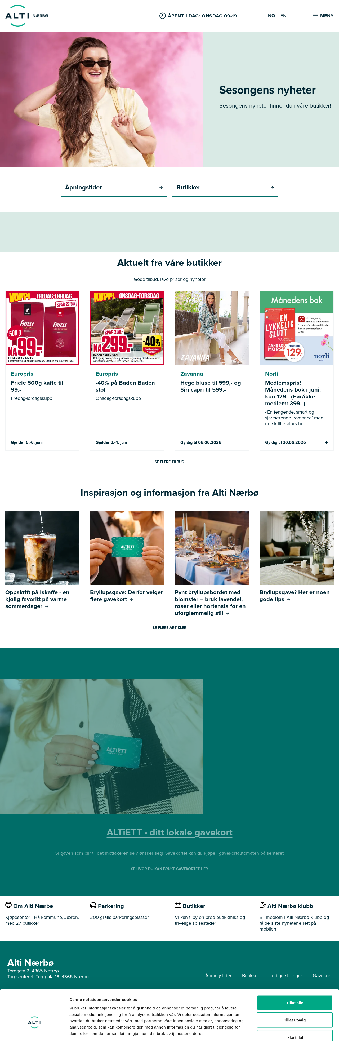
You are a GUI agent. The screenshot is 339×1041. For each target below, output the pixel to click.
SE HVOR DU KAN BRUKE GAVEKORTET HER (169, 869)
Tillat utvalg (295, 989)
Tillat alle (294, 971)
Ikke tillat (294, 1006)
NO (271, 16)
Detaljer (282, 1030)
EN (283, 16)
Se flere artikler (169, 628)
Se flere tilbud (169, 462)
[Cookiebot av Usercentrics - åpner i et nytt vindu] (34, 1031)
